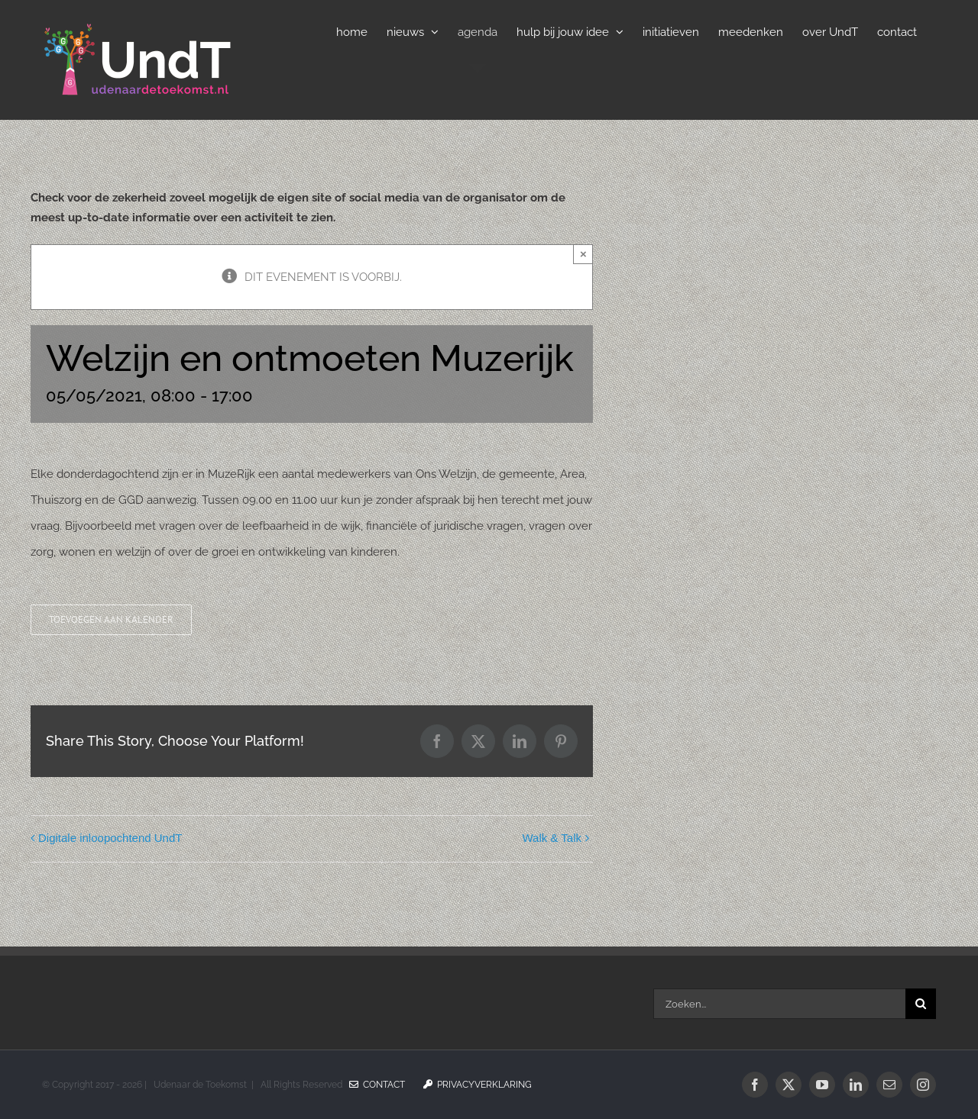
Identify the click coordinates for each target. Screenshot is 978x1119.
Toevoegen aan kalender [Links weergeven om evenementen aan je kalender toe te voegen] (111, 620)
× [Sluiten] (583, 253)
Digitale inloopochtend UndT (110, 837)
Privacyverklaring (477, 1084)
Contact (377, 1084)
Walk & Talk (551, 837)
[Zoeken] (920, 1003)
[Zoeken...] (779, 1003)
